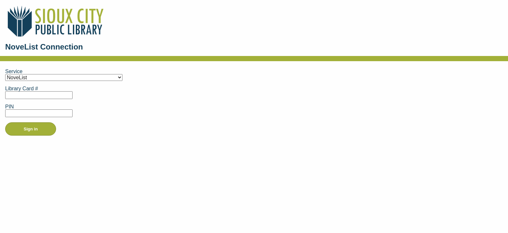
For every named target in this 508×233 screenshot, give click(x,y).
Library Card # (21, 88)
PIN (9, 106)
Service (13, 71)
